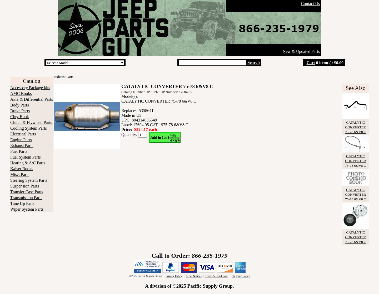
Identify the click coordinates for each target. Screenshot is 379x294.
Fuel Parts (18, 151)
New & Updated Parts (301, 51)
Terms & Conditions (216, 276)
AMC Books (21, 93)
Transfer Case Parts (26, 192)
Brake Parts (20, 111)
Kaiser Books (21, 168)
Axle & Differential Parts (31, 99)
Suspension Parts (24, 186)
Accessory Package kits (30, 87)
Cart (311, 62)
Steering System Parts (28, 180)
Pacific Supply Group (210, 286)
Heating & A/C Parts (27, 163)
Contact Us (310, 3)
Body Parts (19, 105)
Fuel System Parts (25, 157)
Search (253, 62)
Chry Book (19, 116)
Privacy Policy (174, 276)
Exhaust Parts (21, 145)
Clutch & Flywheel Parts (31, 122)
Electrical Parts (23, 134)
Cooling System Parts (28, 128)
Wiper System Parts (26, 209)
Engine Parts (21, 140)
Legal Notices (193, 276)
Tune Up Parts (22, 203)
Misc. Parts (19, 174)
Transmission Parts (26, 197)
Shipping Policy (241, 276)
